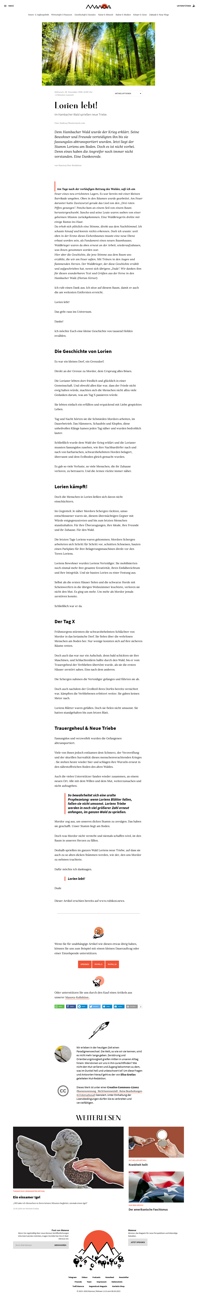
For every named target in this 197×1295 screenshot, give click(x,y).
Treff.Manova (78, 1286)
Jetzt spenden (138, 1242)
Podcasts (96, 1277)
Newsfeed (109, 1277)
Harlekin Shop (118, 1286)
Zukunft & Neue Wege (159, 14)
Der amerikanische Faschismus (148, 1209)
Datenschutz (117, 1282)
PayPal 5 (98, 964)
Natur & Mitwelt (105, 14)
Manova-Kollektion (78, 997)
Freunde (78, 1282)
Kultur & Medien (123, 14)
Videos (84, 1277)
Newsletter (124, 1277)
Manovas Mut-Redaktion (70, 165)
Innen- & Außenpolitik (38, 14)
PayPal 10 (112, 964)
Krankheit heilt (138, 1164)
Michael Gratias (32, 1208)
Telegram (72, 1277)
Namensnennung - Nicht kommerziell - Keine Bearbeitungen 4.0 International (102, 1093)
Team (89, 1282)
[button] (59, 1006)
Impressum (102, 1282)
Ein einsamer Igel (26, 1197)
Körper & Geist (140, 14)
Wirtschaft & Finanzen (61, 14)
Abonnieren (60, 1245)
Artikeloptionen (128, 93)
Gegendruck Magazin (98, 1286)
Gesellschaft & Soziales (85, 14)
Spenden (85, 964)
